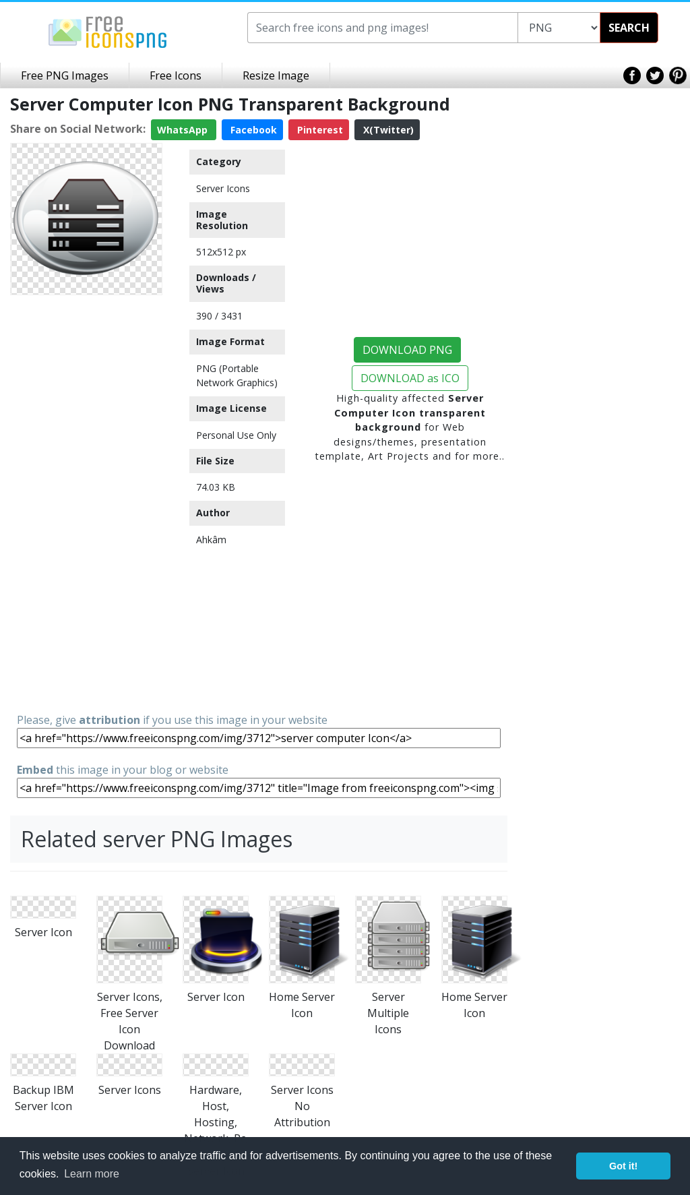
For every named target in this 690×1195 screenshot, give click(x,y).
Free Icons (175, 75)
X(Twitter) (387, 129)
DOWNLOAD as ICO (410, 378)
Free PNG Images (64, 75)
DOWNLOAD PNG (407, 349)
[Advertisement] (86, 503)
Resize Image (276, 75)
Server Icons (223, 188)
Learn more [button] (91, 1173)
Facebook (252, 129)
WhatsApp (183, 129)
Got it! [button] (623, 1166)
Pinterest (318, 129)
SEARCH (629, 27)
